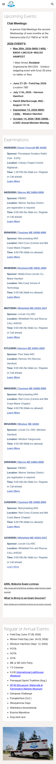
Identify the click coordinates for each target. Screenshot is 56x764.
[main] (28, 70)
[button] (3, 4)
